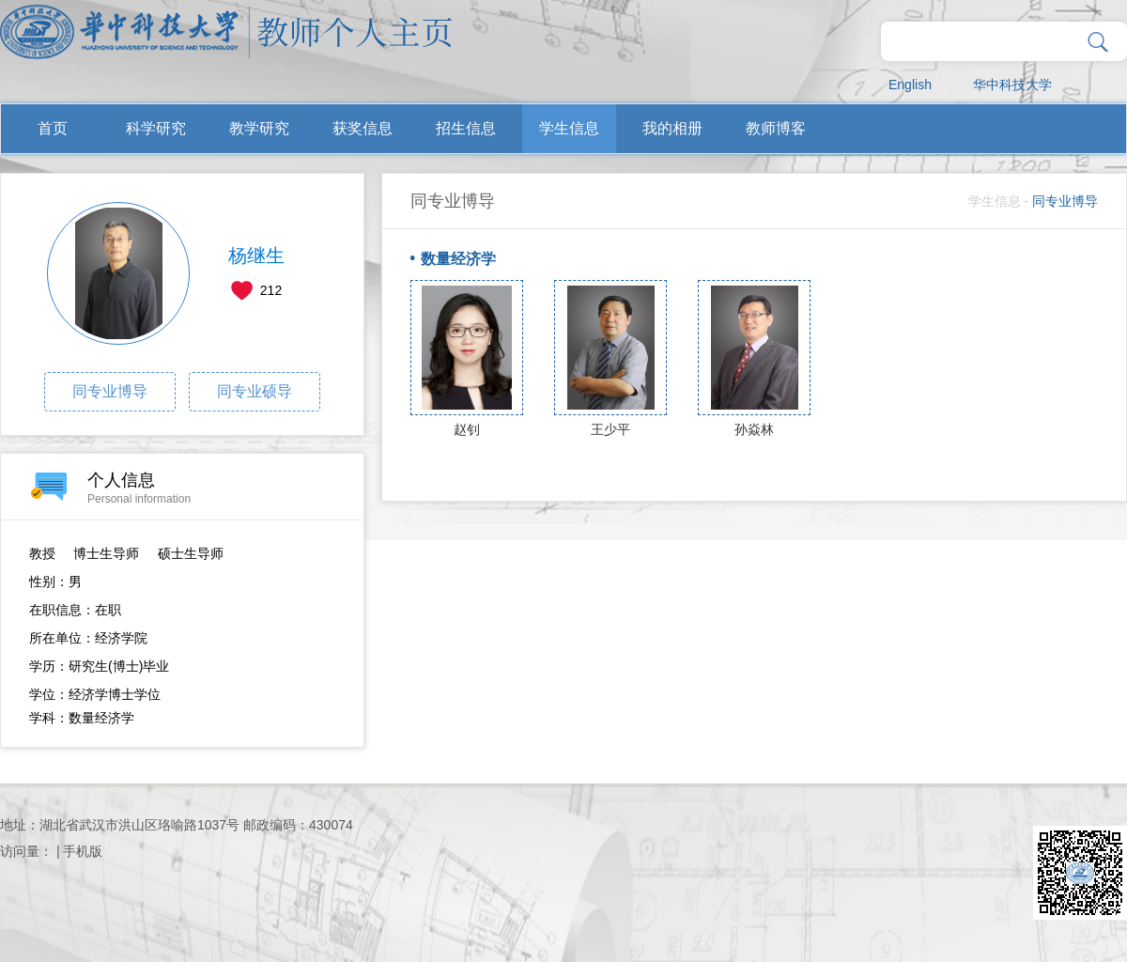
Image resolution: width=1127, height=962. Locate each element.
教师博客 (776, 128)
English (910, 84)
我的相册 (672, 128)
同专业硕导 (254, 391)
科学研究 (156, 128)
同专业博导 (109, 391)
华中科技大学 (1012, 84)
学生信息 (569, 128)
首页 (53, 128)
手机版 (82, 851)
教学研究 (259, 128)
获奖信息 (362, 128)
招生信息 (466, 128)
